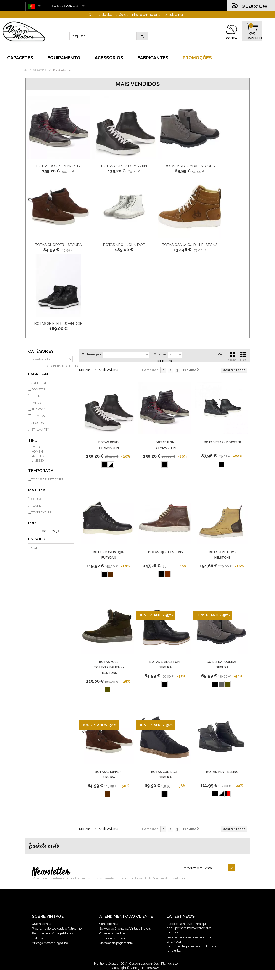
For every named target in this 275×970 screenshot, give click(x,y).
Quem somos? (42, 924)
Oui (34, 547)
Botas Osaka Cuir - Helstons (189, 245)
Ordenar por (92, 354)
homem (37, 451)
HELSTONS (39, 416)
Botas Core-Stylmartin (124, 166)
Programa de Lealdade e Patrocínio (57, 928)
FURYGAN (38, 409)
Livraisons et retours (113, 938)
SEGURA (37, 423)
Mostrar (160, 354)
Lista (243, 356)
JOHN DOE (39, 382)
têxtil (36, 505)
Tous (35, 447)
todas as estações (47, 479)
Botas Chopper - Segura (58, 245)
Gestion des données (144, 963)
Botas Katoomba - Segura (190, 166)
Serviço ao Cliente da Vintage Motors (125, 928)
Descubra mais (173, 14)
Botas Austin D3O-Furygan (109, 554)
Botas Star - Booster (222, 442)
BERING (37, 396)
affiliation (38, 938)
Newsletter (50, 872)
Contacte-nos (108, 924)
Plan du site (169, 963)
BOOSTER (38, 389)
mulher (37, 456)
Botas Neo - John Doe (124, 245)
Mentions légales (106, 963)
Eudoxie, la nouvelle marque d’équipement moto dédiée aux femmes (189, 928)
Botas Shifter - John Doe (58, 323)
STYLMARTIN (40, 429)
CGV (124, 963)
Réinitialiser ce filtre (64, 366)
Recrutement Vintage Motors (52, 933)
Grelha (232, 356)
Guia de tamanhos (112, 933)
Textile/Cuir (41, 512)
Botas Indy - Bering (222, 771)
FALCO (36, 403)
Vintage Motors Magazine (50, 943)
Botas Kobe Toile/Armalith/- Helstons (109, 667)
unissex (37, 460)
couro (36, 499)
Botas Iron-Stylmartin (58, 166)
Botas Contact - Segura (165, 774)
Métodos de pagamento (116, 943)
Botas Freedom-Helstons (222, 554)
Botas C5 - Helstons (165, 552)
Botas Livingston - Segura (165, 664)
